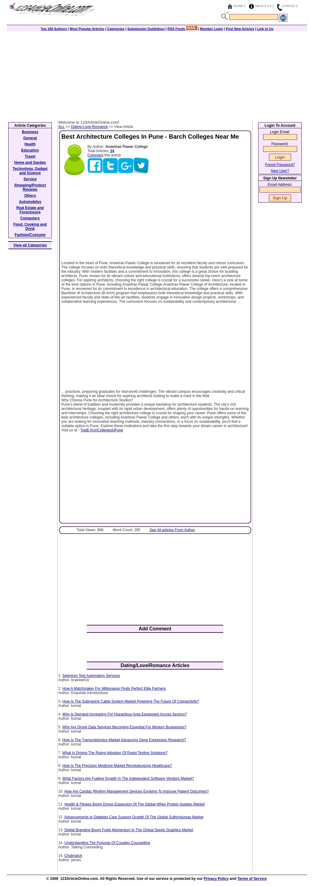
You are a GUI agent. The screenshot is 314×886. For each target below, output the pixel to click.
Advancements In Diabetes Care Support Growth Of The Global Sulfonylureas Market (133, 817)
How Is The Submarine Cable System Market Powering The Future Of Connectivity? (130, 701)
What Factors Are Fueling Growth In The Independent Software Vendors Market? (128, 778)
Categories (115, 29)
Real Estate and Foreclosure (30, 210)
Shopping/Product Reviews (30, 187)
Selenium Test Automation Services (91, 676)
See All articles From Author (172, 530)
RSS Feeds (182, 29)
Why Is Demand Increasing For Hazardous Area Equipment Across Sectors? (124, 714)
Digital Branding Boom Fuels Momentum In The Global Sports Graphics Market (128, 830)
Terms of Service (252, 879)
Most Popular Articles (87, 29)
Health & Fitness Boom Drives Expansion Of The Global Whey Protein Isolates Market (134, 804)
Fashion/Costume (30, 235)
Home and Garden (30, 162)
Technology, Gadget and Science (30, 171)
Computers (30, 218)
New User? (280, 171)
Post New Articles (240, 29)
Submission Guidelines (146, 29)
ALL (61, 127)
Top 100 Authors (54, 29)
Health (30, 144)
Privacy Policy (216, 879)
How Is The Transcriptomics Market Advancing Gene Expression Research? (124, 740)
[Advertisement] (157, 74)
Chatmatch (73, 856)
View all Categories (30, 245)
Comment (95, 155)
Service (30, 179)
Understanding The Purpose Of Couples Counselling (107, 843)
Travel (30, 156)
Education (30, 150)
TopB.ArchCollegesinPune (101, 430)
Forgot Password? (280, 165)
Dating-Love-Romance (89, 127)
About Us (263, 6)
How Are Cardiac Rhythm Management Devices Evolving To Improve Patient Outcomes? (136, 791)
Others (30, 195)
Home (238, 6)
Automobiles (30, 202)
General (30, 138)
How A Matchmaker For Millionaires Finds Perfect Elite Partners (114, 688)
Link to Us (265, 29)
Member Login (211, 29)
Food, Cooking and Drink (30, 226)
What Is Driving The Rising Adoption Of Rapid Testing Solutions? (114, 753)
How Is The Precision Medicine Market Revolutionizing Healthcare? (117, 766)
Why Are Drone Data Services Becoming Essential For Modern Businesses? (124, 727)
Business (30, 132)
